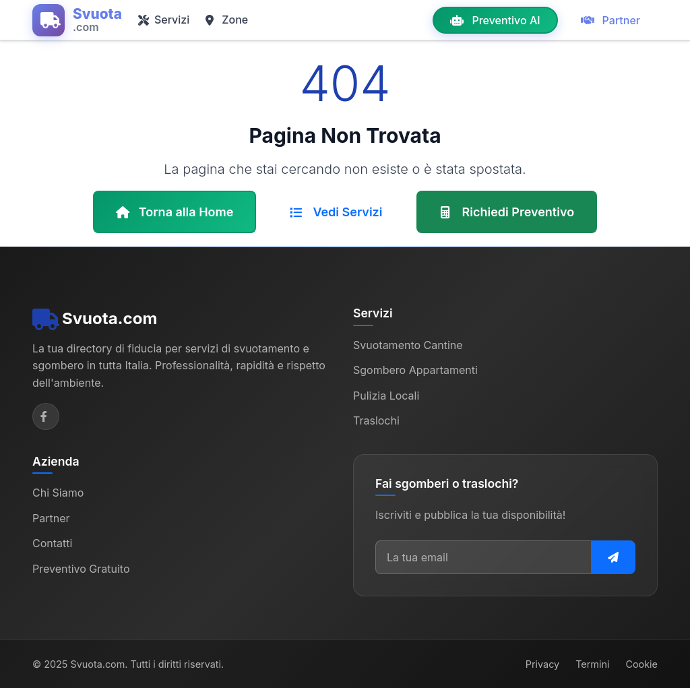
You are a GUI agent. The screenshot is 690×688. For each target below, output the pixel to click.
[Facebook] (45, 416)
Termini (592, 664)
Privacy (542, 664)
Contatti (52, 543)
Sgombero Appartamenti (415, 370)
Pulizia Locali (386, 395)
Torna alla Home (175, 212)
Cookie (641, 664)
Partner (610, 20)
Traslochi (376, 420)
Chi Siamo (58, 492)
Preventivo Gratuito (81, 568)
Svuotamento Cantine (408, 345)
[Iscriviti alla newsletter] (613, 557)
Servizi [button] (163, 19)
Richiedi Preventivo (507, 212)
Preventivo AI (495, 20)
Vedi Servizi (336, 212)
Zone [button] (227, 19)
